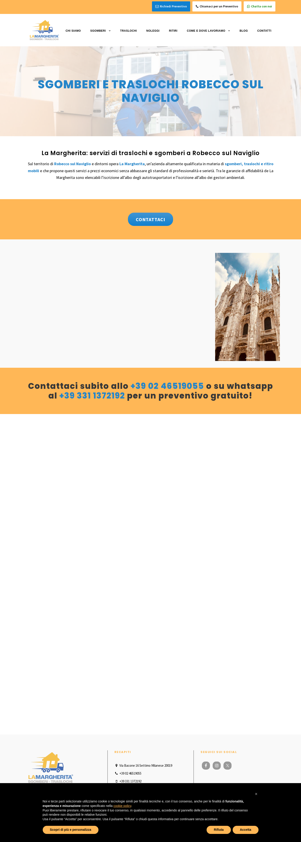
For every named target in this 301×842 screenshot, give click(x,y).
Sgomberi (98, 30)
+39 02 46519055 (167, 386)
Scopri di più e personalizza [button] (70, 829)
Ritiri (173, 30)
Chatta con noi (259, 6)
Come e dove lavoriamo (206, 30)
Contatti (264, 30)
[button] (256, 793)
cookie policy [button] (122, 806)
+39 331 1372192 (92, 395)
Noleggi (153, 30)
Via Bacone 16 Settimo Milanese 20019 (143, 765)
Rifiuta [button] (219, 829)
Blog (244, 30)
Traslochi (128, 30)
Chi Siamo (73, 30)
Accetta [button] (245, 829)
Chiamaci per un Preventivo (217, 6)
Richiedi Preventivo (171, 6)
